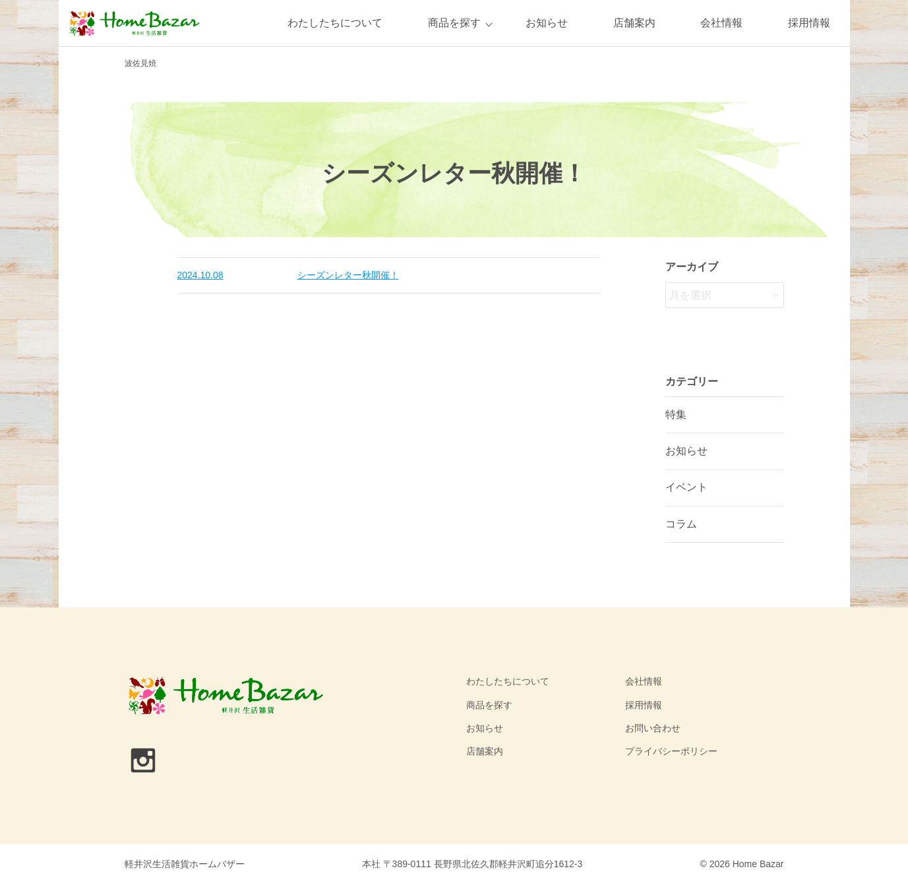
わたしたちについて (335, 22)
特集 (675, 414)
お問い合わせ (653, 728)
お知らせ (547, 22)
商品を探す (454, 22)
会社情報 (721, 22)
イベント (686, 487)
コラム (681, 524)
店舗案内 (634, 22)
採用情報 (809, 22)
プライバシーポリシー (671, 751)
